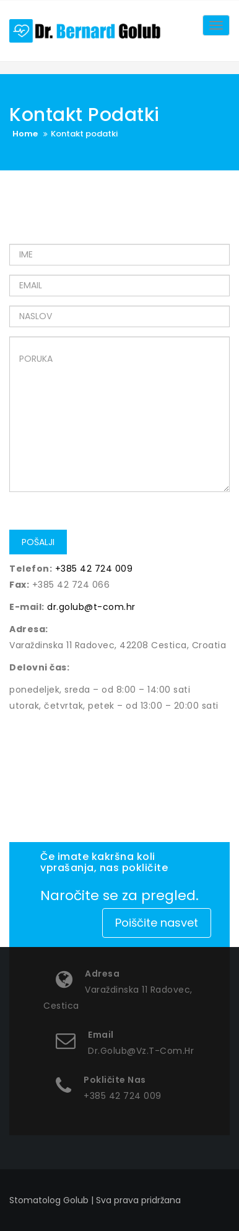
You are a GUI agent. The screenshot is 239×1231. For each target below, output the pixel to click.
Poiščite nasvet (156, 922)
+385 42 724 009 (94, 568)
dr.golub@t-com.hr (91, 607)
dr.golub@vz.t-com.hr (141, 1051)
